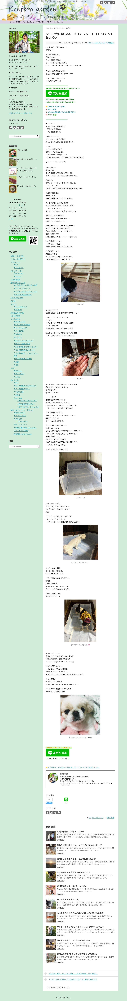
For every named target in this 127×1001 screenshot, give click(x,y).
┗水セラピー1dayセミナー (27, 401)
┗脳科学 (17, 395)
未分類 (12, 301)
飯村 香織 (110, 818)
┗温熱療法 (18, 334)
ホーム (12, 22)
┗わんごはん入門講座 (22, 325)
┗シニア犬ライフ (98, 43)
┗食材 (16, 365)
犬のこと (13, 304)
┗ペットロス (19, 374)
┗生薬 (16, 362)
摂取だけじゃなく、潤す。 (27, 177)
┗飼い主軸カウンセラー (26, 404)
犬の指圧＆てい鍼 (17, 313)
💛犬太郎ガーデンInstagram (55, 106)
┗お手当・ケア (19, 321)
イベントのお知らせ (17, 259)
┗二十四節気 (19, 331)
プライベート (15, 262)
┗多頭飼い (110, 43)
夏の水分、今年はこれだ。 (27, 186)
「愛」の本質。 (22, 150)
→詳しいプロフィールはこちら (20, 113)
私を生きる (14, 380)
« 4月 (11, 219)
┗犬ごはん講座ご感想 (22, 344)
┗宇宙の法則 (40, 22)
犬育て (12, 368)
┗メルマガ (18, 419)
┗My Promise (22, 421)
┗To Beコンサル (20, 416)
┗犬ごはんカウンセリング (23, 340)
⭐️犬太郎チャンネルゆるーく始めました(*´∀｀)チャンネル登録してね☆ (72, 767)
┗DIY (89, 43)
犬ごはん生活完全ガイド (23, 295)
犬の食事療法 (15, 319)
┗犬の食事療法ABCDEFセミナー (26, 347)
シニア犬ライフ (97, 818)
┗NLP (16, 382)
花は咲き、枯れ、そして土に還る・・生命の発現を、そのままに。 (71, 973)
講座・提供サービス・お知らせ (21, 410)
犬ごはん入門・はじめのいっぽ (25, 291)
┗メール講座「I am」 (22, 389)
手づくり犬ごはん (28, 22)
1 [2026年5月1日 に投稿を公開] (19, 205)
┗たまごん (18, 370)
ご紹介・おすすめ (17, 256)
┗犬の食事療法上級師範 (23, 359)
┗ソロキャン (19, 268)
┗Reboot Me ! (19, 412)
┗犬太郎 (17, 377)
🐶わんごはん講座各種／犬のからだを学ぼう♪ (61, 112)
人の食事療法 (15, 279)
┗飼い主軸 (18, 398)
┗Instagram (18, 273)
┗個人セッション (20, 424)
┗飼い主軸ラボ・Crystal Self (28, 407)
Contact (60, 22)
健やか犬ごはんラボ (17, 283)
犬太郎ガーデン (66, 997)
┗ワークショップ (20, 328)
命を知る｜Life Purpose (23, 434)
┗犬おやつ (18, 337)
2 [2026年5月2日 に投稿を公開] (21, 205)
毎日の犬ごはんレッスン (23, 288)
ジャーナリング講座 (21, 431)
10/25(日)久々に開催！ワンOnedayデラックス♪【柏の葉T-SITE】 (71, 979)
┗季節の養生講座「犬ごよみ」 (25, 427)
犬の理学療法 (15, 316)
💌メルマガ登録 (51, 109)
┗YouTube (17, 276)
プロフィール (51, 22)
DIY (90, 818)
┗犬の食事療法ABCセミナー (24, 350)
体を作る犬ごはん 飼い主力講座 (25, 285)
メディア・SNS (16, 271)
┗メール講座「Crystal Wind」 (25, 386)
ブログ (18, 22)
